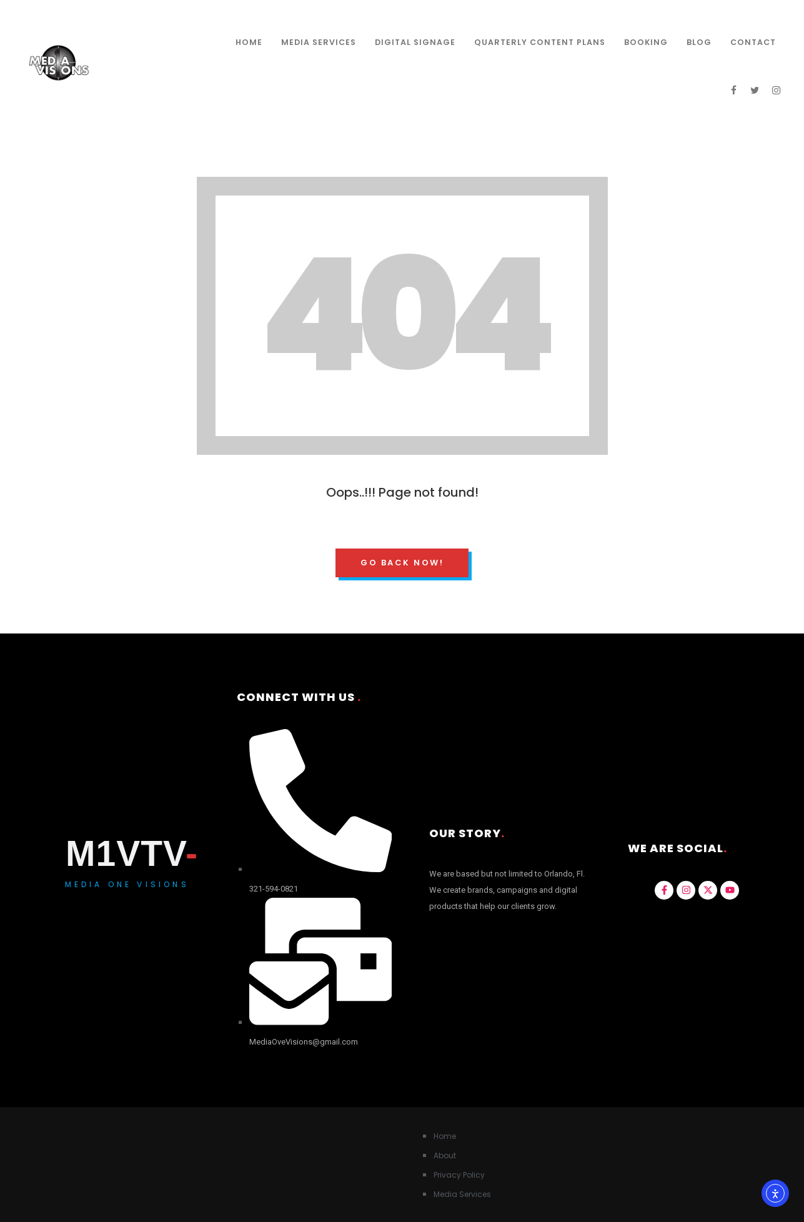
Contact (753, 42)
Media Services (318, 42)
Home (249, 42)
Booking (646, 42)
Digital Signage (415, 42)
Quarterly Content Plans (539, 42)
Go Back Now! (402, 563)
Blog (699, 42)
